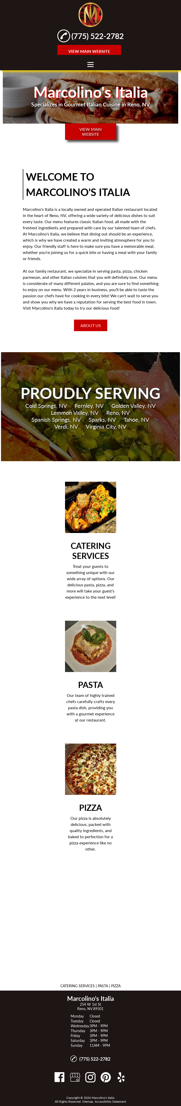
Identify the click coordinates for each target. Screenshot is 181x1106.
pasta (116, 271)
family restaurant (50, 271)
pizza (127, 271)
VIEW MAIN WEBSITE (89, 51)
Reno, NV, (58, 215)
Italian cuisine (73, 277)
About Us (90, 325)
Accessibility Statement (110, 1101)
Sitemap (87, 1101)
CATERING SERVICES (77, 986)
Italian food (102, 221)
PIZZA (116, 986)
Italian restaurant (127, 209)
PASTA (103, 986)
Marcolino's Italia (38, 209)
